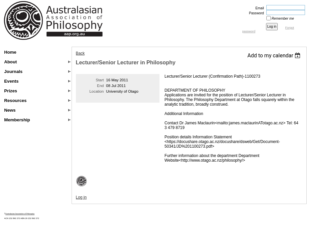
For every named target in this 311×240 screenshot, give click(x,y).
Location (97, 91)
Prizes (10, 90)
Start (100, 80)
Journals (13, 71)
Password (255, 13)
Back (80, 53)
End (100, 86)
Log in (81, 197)
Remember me (283, 18)
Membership (17, 119)
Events (11, 81)
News (10, 110)
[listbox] (274, 55)
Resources (15, 100)
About (10, 61)
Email (258, 8)
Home (10, 52)
